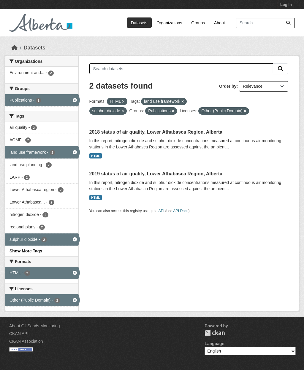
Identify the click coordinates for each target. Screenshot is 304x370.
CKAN (215, 333)
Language (214, 343)
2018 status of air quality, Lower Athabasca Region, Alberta (155, 131)
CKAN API (18, 333)
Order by (227, 86)
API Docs (180, 211)
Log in (286, 4)
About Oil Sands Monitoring (34, 325)
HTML (95, 156)
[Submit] (288, 23)
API (161, 211)
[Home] (15, 48)
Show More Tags (26, 251)
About (219, 22)
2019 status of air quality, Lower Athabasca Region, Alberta (155, 173)
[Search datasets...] (265, 23)
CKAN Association (26, 341)
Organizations (169, 22)
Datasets (139, 22)
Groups (198, 22)
